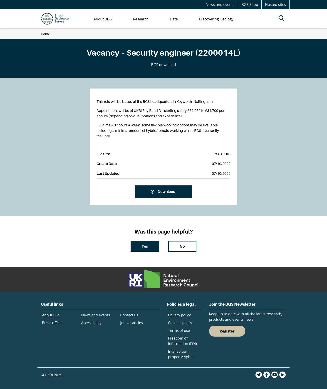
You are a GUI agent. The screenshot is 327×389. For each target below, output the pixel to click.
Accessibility (91, 322)
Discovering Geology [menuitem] (216, 19)
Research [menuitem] (141, 19)
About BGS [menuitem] (103, 19)
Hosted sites (275, 4)
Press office (52, 322)
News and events (220, 4)
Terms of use (179, 330)
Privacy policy (179, 315)
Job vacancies (131, 322)
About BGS (51, 315)
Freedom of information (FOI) (182, 341)
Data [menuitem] (174, 19)
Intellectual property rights (180, 354)
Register (227, 331)
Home (45, 34)
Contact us (129, 315)
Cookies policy (180, 322)
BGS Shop (249, 4)
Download (166, 191)
